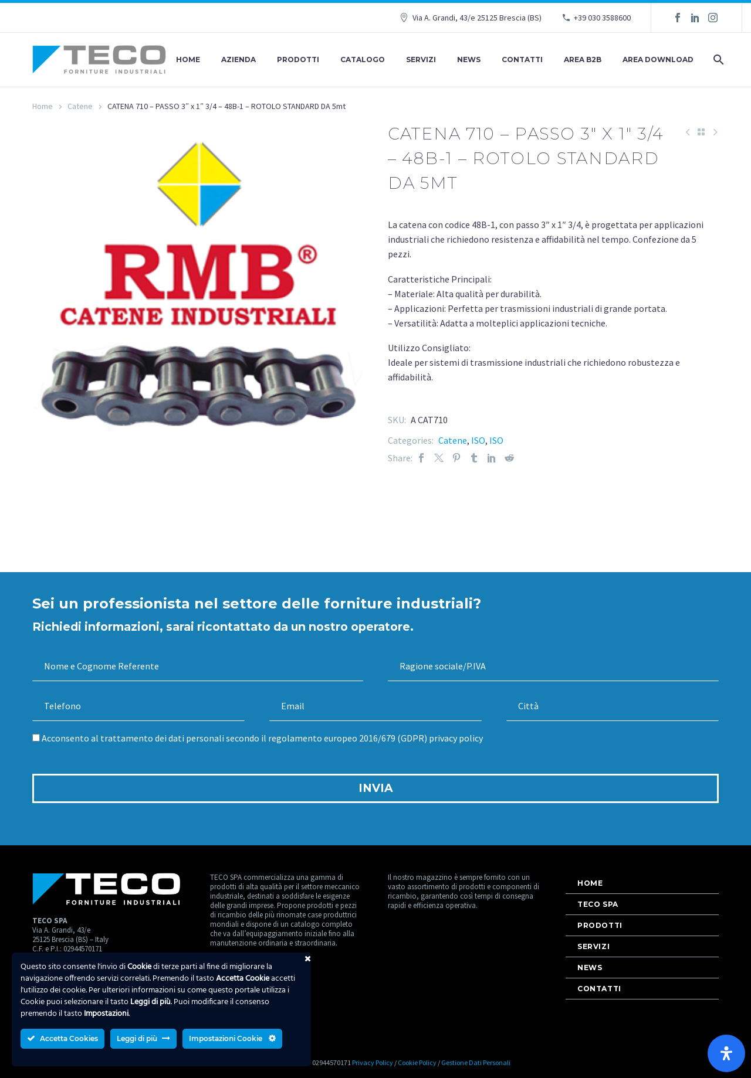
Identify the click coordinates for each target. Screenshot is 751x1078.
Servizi (421, 59)
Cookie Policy (417, 1062)
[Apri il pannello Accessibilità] (726, 1053)
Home (188, 59)
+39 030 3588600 (602, 17)
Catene (80, 106)
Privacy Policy (372, 1062)
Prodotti (298, 59)
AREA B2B (582, 59)
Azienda (238, 59)
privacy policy (456, 738)
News (469, 59)
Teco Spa (597, 904)
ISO (478, 440)
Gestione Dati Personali (475, 1062)
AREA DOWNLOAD (658, 59)
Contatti (522, 59)
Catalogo (362, 59)
